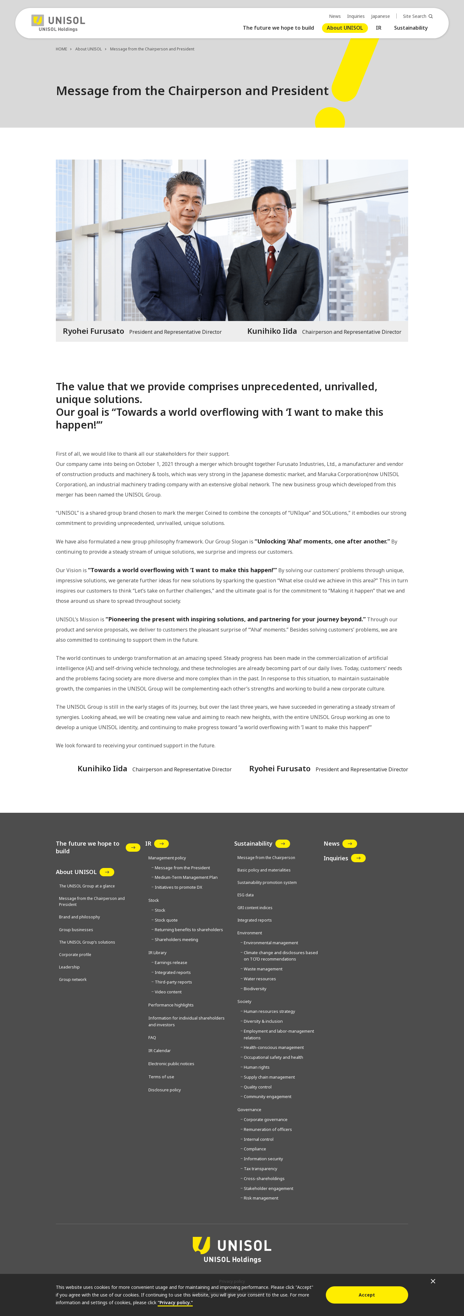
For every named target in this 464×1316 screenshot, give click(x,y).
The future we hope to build (278, 27)
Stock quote (166, 920)
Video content (168, 992)
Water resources (260, 979)
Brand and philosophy (79, 917)
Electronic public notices (171, 1063)
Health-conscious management (274, 1047)
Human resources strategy (269, 1011)
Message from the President (182, 868)
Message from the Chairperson (266, 857)
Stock (160, 910)
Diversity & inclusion (263, 1021)
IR (378, 27)
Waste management (263, 969)
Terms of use (161, 1077)
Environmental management (271, 943)
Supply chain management (269, 1077)
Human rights (257, 1067)
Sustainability (411, 27)
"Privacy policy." (175, 1302)
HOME (61, 49)
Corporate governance (266, 1119)
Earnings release (171, 962)
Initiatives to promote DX (178, 887)
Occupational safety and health (273, 1057)
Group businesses (76, 929)
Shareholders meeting (176, 939)
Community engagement (267, 1096)
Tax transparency (260, 1168)
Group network (72, 979)
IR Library (157, 952)
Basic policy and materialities (264, 870)
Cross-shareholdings (264, 1178)
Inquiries (356, 16)
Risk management (261, 1198)
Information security (263, 1159)
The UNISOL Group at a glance (87, 886)
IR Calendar (159, 1050)
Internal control (258, 1139)
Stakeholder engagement (268, 1188)
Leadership (69, 967)
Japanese (380, 16)
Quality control (258, 1087)
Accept (367, 1295)
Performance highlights (171, 1005)
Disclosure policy (164, 1090)
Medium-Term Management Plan (186, 877)
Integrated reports (173, 972)
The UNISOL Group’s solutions (87, 942)
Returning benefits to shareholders (189, 929)
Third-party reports (173, 982)
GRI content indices (255, 907)
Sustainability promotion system (267, 882)
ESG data (245, 895)
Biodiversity (255, 988)
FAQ (152, 1037)
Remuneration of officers (268, 1129)
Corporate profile (75, 954)
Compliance (255, 1149)
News (335, 16)
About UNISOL (345, 27)
